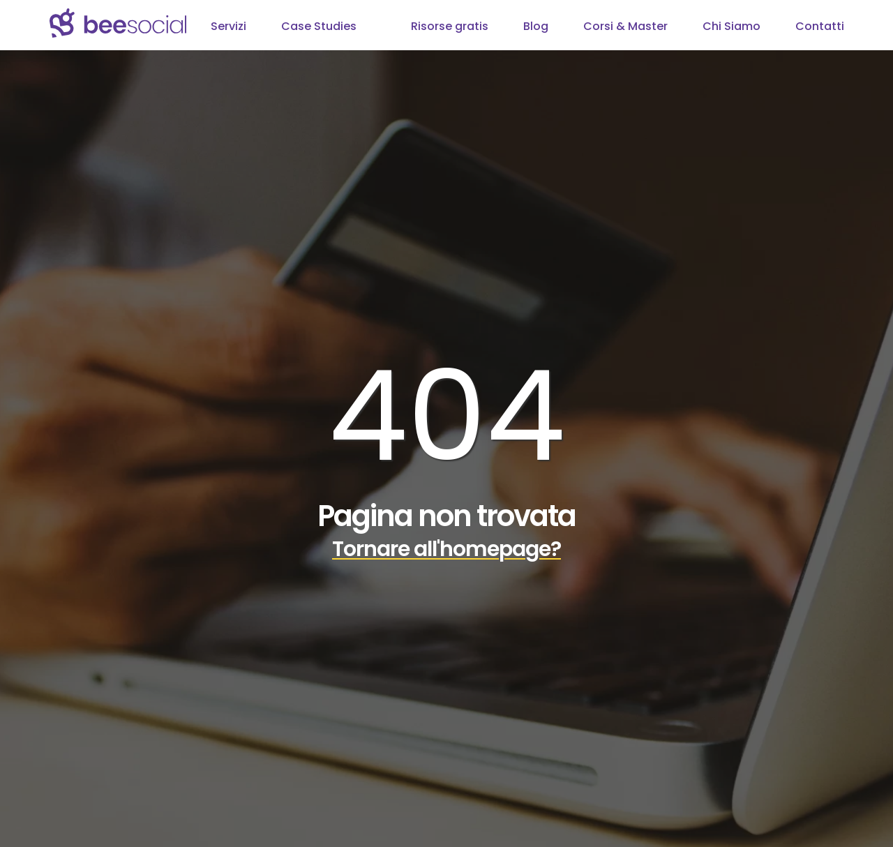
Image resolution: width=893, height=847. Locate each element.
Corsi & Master (625, 26)
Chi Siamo (731, 26)
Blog (535, 26)
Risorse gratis (449, 26)
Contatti (819, 26)
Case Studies (319, 26)
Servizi (228, 26)
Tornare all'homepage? (446, 549)
